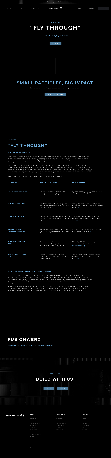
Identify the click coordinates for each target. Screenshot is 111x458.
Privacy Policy (66, 447)
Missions (22, 8)
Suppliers (49, 388)
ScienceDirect (95, 193)
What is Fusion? (35, 432)
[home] (55, 8)
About (80, 8)
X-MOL (92, 231)
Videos (84, 430)
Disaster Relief (61, 425)
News (84, 418)
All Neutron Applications (55, 94)
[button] (9, 8)
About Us (33, 418)
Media (84, 427)
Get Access (55, 43)
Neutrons (59, 430)
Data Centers (60, 421)
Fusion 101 (33, 436)
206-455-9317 (59, 447)
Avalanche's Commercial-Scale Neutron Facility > (30, 345)
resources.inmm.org (78, 246)
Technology (34, 421)
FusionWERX (34, 430)
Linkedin (85, 432)
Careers (62, 388)
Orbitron (33, 427)
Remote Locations (62, 423)
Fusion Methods (35, 434)
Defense (59, 427)
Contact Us (103, 8)
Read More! (80, 2)
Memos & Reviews (36, 423)
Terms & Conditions (76, 447)
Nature (78, 207)
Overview (59, 418)
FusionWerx (91, 8)
